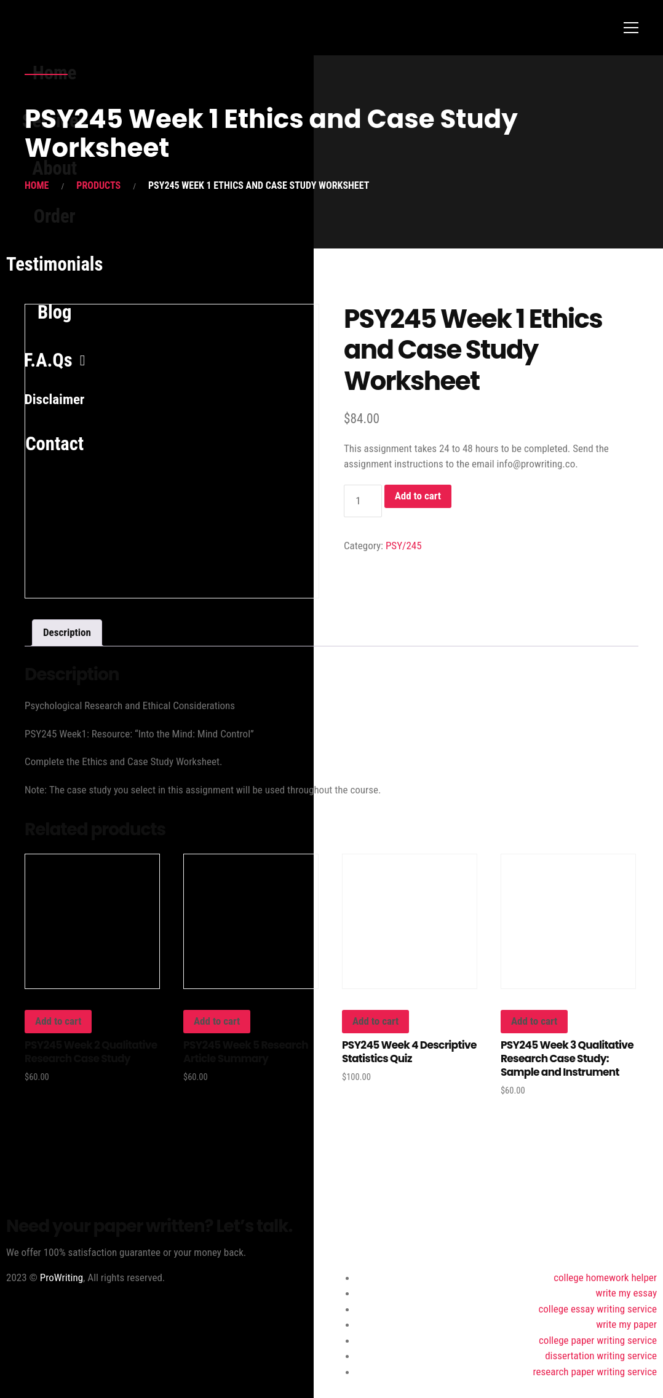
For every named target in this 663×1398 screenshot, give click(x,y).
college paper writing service (598, 1340)
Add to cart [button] (58, 1021)
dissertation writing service (601, 1355)
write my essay (626, 1293)
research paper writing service (595, 1371)
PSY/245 (404, 545)
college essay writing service (597, 1309)
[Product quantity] (363, 501)
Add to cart (418, 496)
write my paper (626, 1324)
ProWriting (61, 1277)
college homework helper (605, 1277)
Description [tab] (67, 632)
